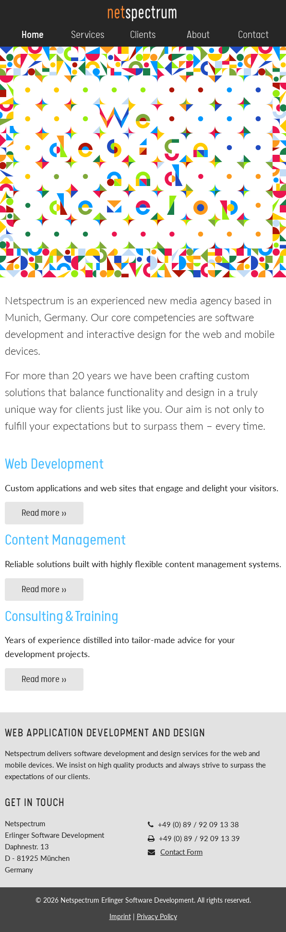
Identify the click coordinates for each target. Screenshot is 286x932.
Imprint (120, 916)
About (198, 35)
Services (88, 35)
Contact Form (181, 851)
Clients (143, 35)
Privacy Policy (157, 916)
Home (33, 35)
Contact (253, 35)
